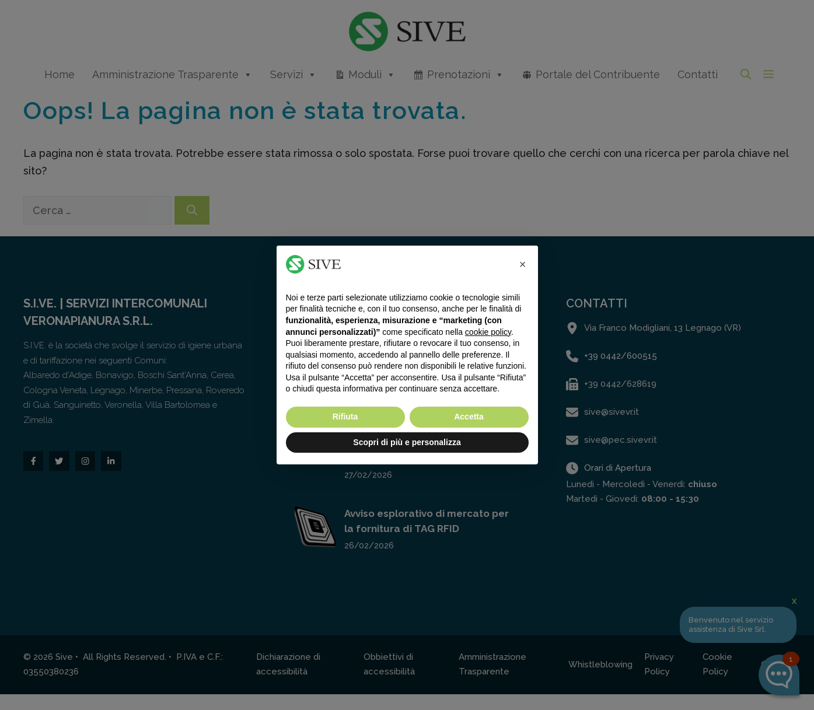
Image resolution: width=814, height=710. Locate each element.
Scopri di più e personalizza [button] (406, 442)
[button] (522, 264)
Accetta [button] (469, 416)
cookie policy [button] (488, 332)
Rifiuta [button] (345, 416)
